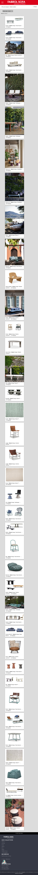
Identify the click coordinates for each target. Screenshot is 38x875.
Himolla (3, 843)
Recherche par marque (6, 856)
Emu (2, 848)
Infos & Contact (5, 867)
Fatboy (3, 846)
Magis (3, 849)
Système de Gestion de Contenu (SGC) (16, 872)
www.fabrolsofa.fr (5, 869)
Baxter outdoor (13, 6)
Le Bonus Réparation (6, 859)
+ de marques (5, 852)
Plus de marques (5, 6)
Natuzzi (3, 842)
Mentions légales (5, 866)
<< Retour (35, 6)
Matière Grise (4, 851)
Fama (3, 845)
